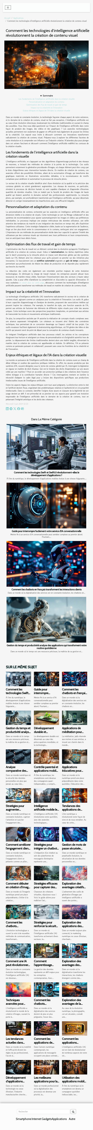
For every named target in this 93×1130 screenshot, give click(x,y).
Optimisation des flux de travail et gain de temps (46, 104)
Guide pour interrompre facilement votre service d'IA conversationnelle (46, 531)
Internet (36, 1119)
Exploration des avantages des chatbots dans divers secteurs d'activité (74, 966)
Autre (72, 1119)
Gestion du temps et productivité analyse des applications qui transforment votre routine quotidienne (46, 647)
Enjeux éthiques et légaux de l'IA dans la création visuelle (46, 110)
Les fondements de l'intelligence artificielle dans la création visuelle (47, 98)
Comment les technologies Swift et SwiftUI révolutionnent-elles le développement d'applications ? (46, 474)
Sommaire (48, 95)
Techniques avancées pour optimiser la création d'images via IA (18, 1005)
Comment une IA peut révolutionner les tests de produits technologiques (18, 966)
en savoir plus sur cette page (31, 282)
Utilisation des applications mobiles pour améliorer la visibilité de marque (74, 1083)
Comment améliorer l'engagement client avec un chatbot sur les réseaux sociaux (18, 850)
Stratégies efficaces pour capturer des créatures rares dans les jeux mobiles (46, 889)
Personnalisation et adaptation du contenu (46, 101)
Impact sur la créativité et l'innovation (46, 107)
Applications (18, 18)
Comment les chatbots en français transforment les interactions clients (46, 589)
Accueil (7, 18)
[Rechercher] (43, 1111)
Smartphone (23, 1119)
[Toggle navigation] (8, 7)
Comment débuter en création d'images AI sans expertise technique (18, 889)
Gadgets (47, 1119)
